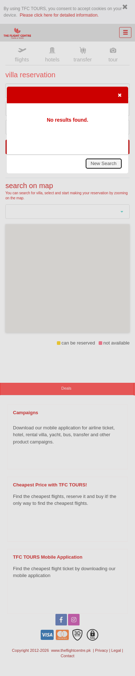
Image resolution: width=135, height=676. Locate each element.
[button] (119, 95)
